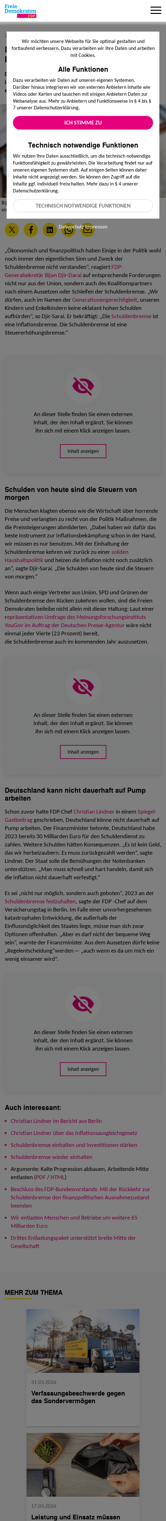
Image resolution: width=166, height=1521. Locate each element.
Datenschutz (71, 227)
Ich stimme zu (83, 122)
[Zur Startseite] (20, 11)
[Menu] (156, 11)
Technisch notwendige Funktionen (83, 205)
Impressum (96, 227)
